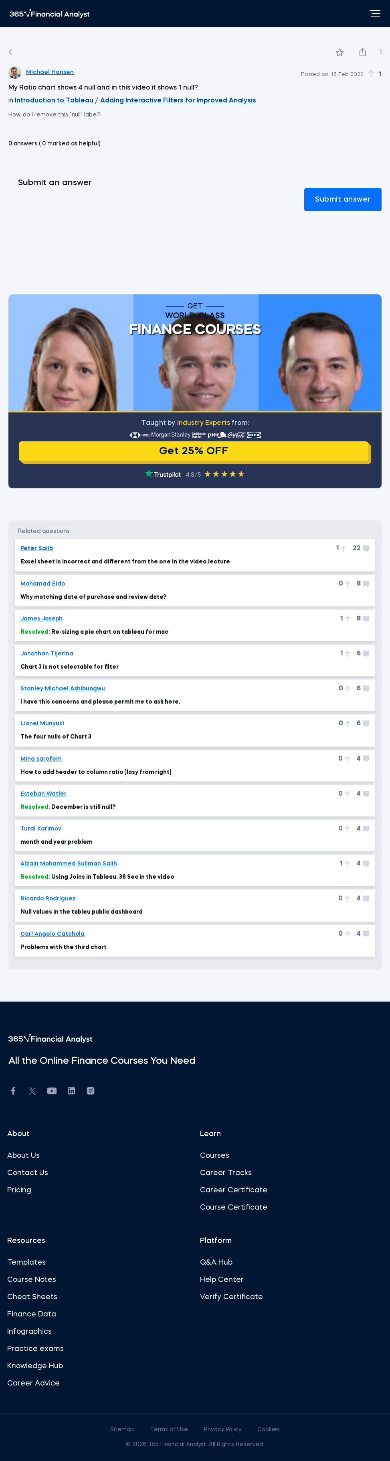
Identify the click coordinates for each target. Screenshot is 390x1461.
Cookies (268, 1429)
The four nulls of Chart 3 (55, 737)
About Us (23, 1155)
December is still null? (68, 807)
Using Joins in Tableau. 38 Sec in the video (97, 877)
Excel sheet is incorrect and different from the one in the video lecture (125, 562)
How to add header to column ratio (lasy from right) (96, 772)
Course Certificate (233, 1207)
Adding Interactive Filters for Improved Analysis (178, 101)
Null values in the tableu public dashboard (81, 912)
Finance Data (31, 1314)
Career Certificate (233, 1190)
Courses (214, 1155)
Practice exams (35, 1349)
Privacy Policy (223, 1429)
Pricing (19, 1190)
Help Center (222, 1279)
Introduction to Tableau (54, 101)
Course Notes (31, 1279)
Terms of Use (170, 1429)
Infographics (29, 1331)
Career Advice (33, 1383)
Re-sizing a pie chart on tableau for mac (94, 632)
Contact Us (27, 1173)
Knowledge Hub (35, 1366)
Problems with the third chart (63, 947)
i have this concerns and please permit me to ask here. (100, 702)
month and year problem (56, 842)
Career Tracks (226, 1173)
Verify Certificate (231, 1297)
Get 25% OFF (193, 451)
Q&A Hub (216, 1262)
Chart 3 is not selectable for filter (69, 667)
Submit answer (343, 199)
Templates (26, 1262)
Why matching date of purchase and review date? (93, 597)
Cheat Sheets (32, 1297)
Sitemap (122, 1429)
